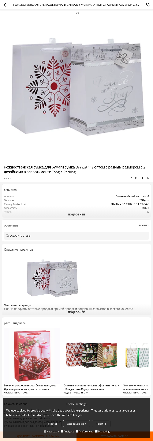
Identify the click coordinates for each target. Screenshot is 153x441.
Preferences (84, 431)
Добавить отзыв (20, 236)
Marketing (102, 431)
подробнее (76, 214)
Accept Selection (76, 424)
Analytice (67, 431)
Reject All (101, 424)
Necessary (51, 431)
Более (143, 225)
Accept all (52, 424)
